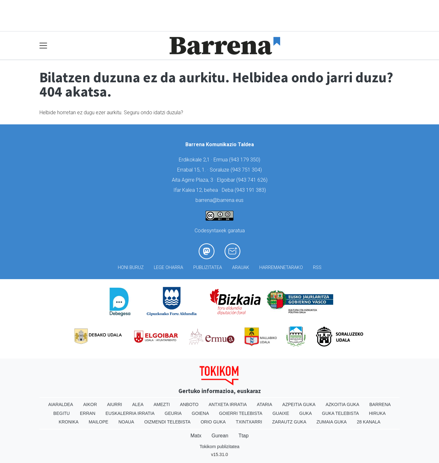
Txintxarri (249, 421)
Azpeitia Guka (299, 404)
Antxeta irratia (228, 404)
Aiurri (114, 404)
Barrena (380, 404)
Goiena (200, 413)
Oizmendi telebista (167, 421)
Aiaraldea (60, 404)
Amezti (161, 404)
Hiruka (377, 413)
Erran (87, 413)
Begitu (61, 413)
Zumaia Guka (331, 421)
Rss (317, 267)
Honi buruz (131, 267)
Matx (195, 435)
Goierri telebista (240, 413)
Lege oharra (168, 267)
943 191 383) (251, 190)
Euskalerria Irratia (129, 413)
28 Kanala (369, 421)
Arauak (240, 267)
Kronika (69, 421)
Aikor (90, 404)
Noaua (126, 421)
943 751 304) (247, 170)
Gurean (220, 435)
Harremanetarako (281, 267)
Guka (305, 413)
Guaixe (281, 413)
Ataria (264, 404)
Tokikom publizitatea (219, 446)
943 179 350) (245, 160)
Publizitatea (207, 267)
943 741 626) (253, 180)
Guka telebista (340, 413)
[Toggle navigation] (43, 45)
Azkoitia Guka (342, 404)
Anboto (189, 404)
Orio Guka (213, 421)
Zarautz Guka (289, 421)
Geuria (173, 413)
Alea (137, 404)
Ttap (243, 435)
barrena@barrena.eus (219, 200)
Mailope (98, 421)
